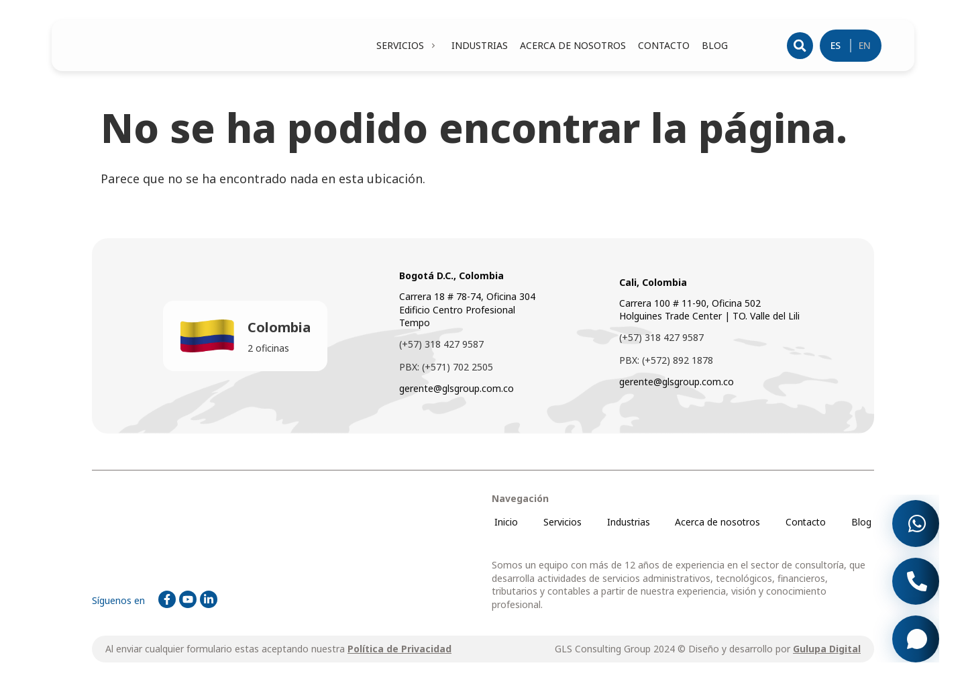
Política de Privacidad (399, 652)
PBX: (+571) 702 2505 (446, 369)
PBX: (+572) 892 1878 (666, 362)
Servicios (561, 524)
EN (865, 46)
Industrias (627, 524)
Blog (862, 524)
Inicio (505, 524)
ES (836, 46)
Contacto (806, 524)
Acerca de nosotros (717, 524)
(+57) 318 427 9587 (441, 346)
